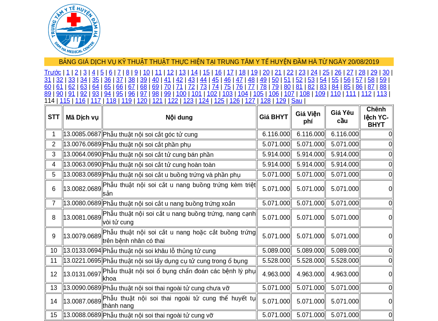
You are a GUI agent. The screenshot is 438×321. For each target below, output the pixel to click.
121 (157, 100)
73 (203, 86)
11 (158, 72)
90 (59, 93)
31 (47, 79)
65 (107, 86)
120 (142, 100)
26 (338, 72)
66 (119, 86)
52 (299, 79)
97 (143, 93)
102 (212, 93)
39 (143, 79)
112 (366, 93)
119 (127, 100)
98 (155, 93)
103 (227, 93)
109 (320, 93)
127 (250, 100)
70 (167, 86)
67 (131, 86)
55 (335, 79)
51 (287, 79)
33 (71, 79)
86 (359, 86)
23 (302, 72)
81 (299, 86)
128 (266, 100)
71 (179, 86)
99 (167, 93)
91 (71, 93)
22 (290, 72)
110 (335, 93)
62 (71, 86)
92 (83, 93)
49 (263, 79)
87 (371, 86)
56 (347, 79)
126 (234, 100)
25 (326, 72)
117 (95, 100)
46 (227, 79)
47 (239, 79)
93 (95, 93)
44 (203, 79)
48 (251, 79)
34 (83, 79)
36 (107, 79)
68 (143, 86)
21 (278, 72)
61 (59, 86)
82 (311, 86)
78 (263, 86)
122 (173, 100)
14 (194, 72)
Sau (296, 100)
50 (275, 79)
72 (191, 86)
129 (281, 100)
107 (289, 93)
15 (206, 72)
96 (131, 93)
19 (254, 72)
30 (385, 72)
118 (111, 100)
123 (188, 100)
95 (119, 93)
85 (347, 86)
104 (243, 93)
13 (182, 72)
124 (204, 100)
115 (65, 100)
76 (239, 86)
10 (146, 72)
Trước (52, 72)
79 (275, 86)
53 (311, 79)
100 (181, 93)
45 (215, 79)
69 (155, 86)
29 (373, 72)
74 (215, 86)
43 (191, 79)
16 (218, 72)
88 (383, 86)
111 (351, 93)
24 (314, 72)
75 (227, 86)
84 (335, 86)
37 (119, 79)
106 (274, 93)
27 (349, 72)
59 (383, 79)
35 (95, 79)
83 (323, 86)
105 (258, 93)
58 (371, 79)
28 (361, 72)
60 (47, 86)
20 (266, 72)
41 (167, 79)
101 (196, 93)
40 (155, 79)
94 (107, 93)
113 (382, 93)
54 (323, 79)
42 (179, 79)
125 (219, 100)
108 (304, 93)
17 (230, 72)
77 (251, 86)
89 (47, 93)
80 (287, 86)
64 (95, 86)
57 (359, 79)
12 (170, 72)
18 (242, 72)
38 (131, 79)
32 (59, 79)
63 (83, 86)
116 (80, 100)
